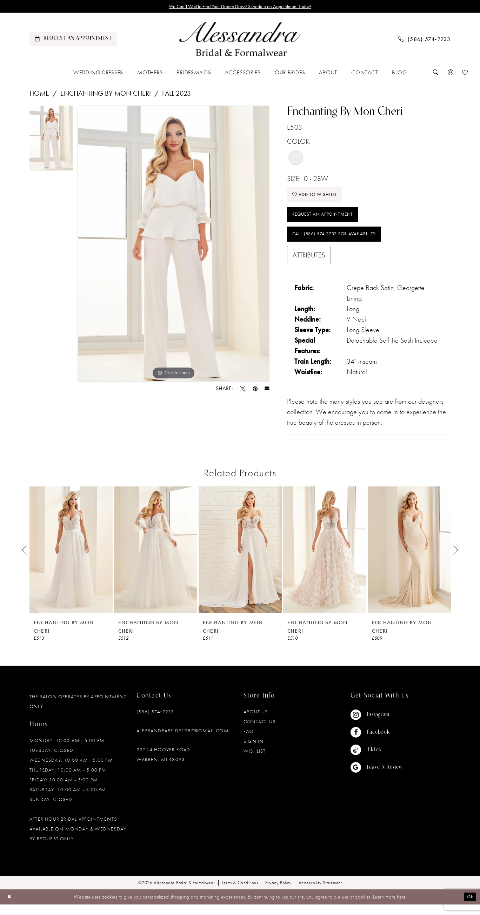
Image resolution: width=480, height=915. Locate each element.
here (401, 907)
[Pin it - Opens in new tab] (255, 390)
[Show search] (435, 73)
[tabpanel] (51, 142)
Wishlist (255, 762)
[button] (450, 73)
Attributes (309, 265)
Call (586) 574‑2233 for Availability (342, 243)
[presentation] (71, 560)
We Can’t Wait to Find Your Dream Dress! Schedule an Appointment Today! (240, 7)
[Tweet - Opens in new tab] (243, 390)
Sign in (254, 752)
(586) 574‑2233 (155, 722)
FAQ (249, 742)
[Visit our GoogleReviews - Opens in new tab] (376, 778)
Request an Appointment (328, 220)
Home (39, 94)
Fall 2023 (176, 94)
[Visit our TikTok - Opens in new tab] (376, 760)
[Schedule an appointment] (73, 40)
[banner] (240, 40)
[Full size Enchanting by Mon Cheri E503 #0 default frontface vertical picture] (173, 245)
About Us (256, 722)
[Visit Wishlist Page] (465, 73)
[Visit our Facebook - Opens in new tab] (376, 743)
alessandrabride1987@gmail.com (182, 741)
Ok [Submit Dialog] (468, 907)
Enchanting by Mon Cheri (105, 94)
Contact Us (259, 732)
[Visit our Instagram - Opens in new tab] (376, 725)
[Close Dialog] (10, 907)
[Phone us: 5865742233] (424, 40)
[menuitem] (73, 40)
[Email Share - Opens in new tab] (267, 390)
